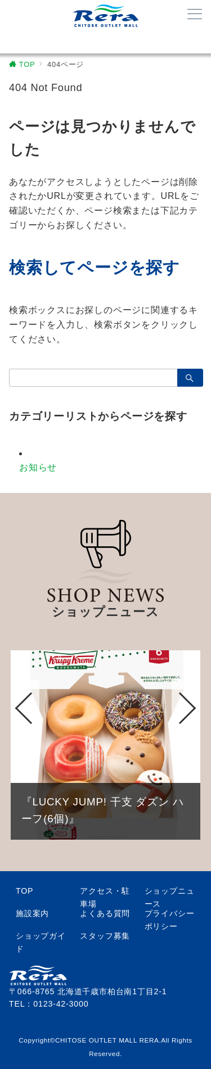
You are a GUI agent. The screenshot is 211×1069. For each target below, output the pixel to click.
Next (186, 708)
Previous (25, 708)
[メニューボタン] (194, 15)
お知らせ (38, 467)
